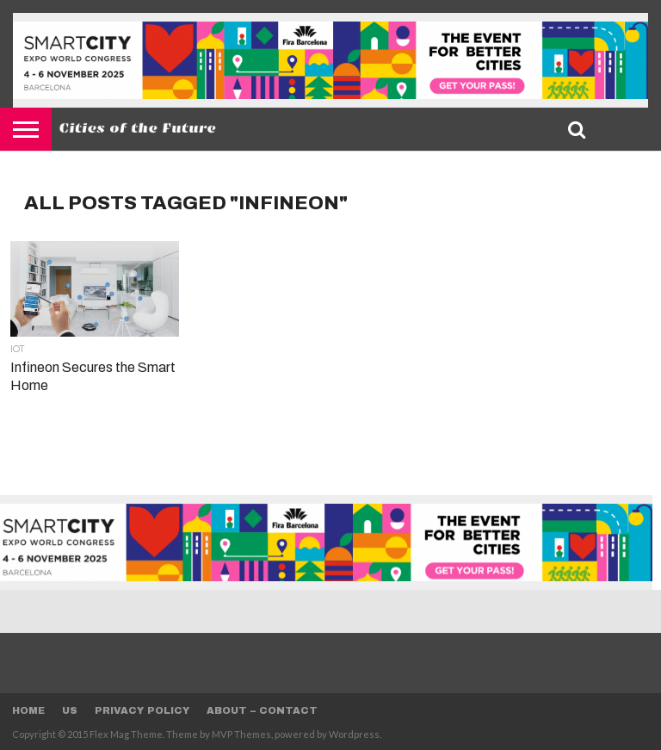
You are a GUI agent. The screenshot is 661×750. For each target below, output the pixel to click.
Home (28, 710)
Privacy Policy (142, 710)
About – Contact (262, 710)
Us (69, 710)
